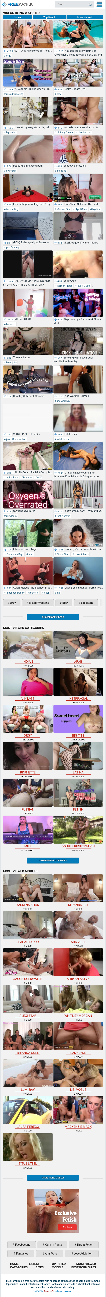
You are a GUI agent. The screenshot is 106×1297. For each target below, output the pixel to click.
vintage (28, 684)
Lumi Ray (28, 1075)
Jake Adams (82, 554)
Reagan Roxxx (28, 927)
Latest (17, 17)
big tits (96, 209)
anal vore (50, 1253)
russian (28, 795)
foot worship (63, 516)
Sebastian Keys (15, 554)
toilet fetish (62, 439)
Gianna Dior (63, 209)
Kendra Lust (84, 132)
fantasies (21, 1253)
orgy (8, 55)
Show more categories (53, 860)
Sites (40, 1267)
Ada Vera (78, 927)
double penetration (78, 832)
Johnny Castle (65, 132)
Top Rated (49, 17)
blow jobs (11, 362)
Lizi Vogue (78, 1075)
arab (78, 647)
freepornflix (49, 1291)
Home (17, 2)
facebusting (22, 1244)
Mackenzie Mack (78, 1112)
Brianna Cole (28, 1038)
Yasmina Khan (28, 890)
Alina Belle (12, 477)
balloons (11, 324)
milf (39, 477)
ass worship (63, 401)
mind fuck (11, 516)
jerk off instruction (16, 439)
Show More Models (53, 1177)
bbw (58, 94)
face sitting (12, 209)
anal (30, 554)
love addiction (82, 1253)
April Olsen (81, 209)
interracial (78, 684)
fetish (46, 592)
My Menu (99, 4)
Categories (19, 1267)
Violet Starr (63, 554)
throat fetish (84, 1244)
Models (57, 1267)
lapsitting (11, 132)
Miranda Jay (78, 890)
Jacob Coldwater (28, 964)
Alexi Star (28, 1001)
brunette (27, 477)
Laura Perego (28, 1112)
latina (78, 758)
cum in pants (53, 1244)
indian (28, 647)
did (58, 592)
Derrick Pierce (64, 285)
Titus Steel (28, 1149)
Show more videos (53, 617)
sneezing (61, 170)
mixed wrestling (14, 94)
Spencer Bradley (15, 592)
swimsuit (11, 170)
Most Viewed (84, 17)
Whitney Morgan (78, 1001)
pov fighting (12, 247)
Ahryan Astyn (78, 964)
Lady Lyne (78, 1038)
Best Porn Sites (83, 1267)
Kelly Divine (84, 285)
